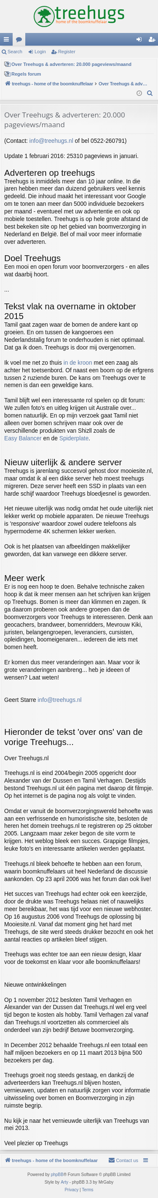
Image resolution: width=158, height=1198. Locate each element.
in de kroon (78, 363)
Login (40, 51)
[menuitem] (150, 93)
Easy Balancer (23, 438)
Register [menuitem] (153, 41)
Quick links (8, 41)
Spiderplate (74, 438)
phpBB (57, 1174)
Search (15, 51)
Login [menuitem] (141, 41)
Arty (64, 1182)
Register (66, 51)
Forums (20, 41)
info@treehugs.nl (51, 141)
